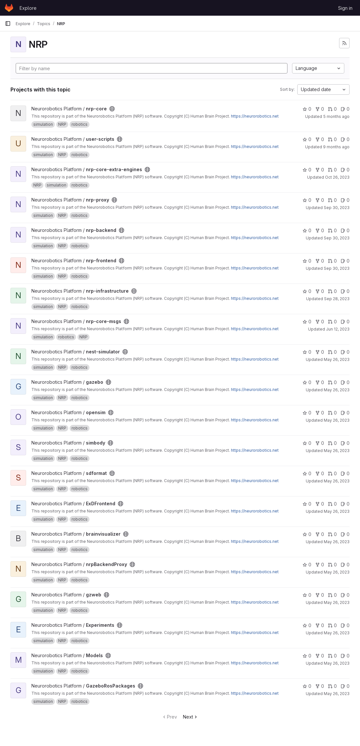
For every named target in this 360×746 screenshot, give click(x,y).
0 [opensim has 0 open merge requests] (332, 412)
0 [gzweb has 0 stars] (307, 595)
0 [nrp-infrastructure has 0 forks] (319, 291)
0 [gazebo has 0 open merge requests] (332, 382)
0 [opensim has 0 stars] (307, 412)
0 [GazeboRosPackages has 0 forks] (319, 686)
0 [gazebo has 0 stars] (307, 382)
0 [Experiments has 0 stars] (307, 625)
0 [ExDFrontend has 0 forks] (319, 504)
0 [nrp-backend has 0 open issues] (345, 230)
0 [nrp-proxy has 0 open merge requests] (332, 200)
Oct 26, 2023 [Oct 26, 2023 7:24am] (337, 177)
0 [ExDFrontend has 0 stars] (307, 504)
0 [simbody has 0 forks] (319, 443)
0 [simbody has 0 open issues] (345, 443)
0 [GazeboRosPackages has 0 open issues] (345, 686)
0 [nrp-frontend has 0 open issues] (345, 261)
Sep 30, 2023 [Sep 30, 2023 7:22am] (337, 207)
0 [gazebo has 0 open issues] (345, 382)
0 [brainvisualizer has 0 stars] (307, 534)
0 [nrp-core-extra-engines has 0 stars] (307, 169)
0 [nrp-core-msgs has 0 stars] (307, 321)
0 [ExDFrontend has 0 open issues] (345, 504)
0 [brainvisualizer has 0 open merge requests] (332, 534)
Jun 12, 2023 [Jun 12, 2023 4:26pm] (338, 329)
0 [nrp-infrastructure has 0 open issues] (345, 291)
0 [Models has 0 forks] (319, 655)
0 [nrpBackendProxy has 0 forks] (319, 564)
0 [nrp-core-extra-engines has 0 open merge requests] (332, 169)
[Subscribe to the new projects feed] (344, 43)
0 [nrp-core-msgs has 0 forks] (319, 321)
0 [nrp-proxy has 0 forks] (319, 200)
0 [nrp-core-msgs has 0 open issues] (345, 321)
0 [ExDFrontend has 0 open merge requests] (332, 504)
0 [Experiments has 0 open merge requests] (332, 625)
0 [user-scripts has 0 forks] (319, 139)
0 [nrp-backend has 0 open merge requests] (332, 230)
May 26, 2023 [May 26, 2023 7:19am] (337, 663)
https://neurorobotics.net (255, 116)
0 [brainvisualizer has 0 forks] (319, 534)
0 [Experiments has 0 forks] (319, 625)
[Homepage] (9, 8)
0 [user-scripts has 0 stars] (307, 139)
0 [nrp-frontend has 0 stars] (307, 261)
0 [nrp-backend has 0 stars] (307, 230)
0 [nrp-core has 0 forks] (319, 109)
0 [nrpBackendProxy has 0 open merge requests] (332, 564)
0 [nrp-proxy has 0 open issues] (345, 200)
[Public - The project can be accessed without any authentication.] (112, 108)
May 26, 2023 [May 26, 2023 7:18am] (337, 693)
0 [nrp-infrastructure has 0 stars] (307, 291)
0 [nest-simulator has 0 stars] (307, 352)
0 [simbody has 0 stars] (307, 443)
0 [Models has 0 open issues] (345, 655)
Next (190, 717)
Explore (28, 8)
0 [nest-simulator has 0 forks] (319, 352)
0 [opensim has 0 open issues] (345, 412)
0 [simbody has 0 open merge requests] (332, 443)
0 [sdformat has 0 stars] (307, 473)
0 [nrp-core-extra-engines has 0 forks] (319, 169)
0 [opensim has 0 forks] (319, 412)
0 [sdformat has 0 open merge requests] (332, 473)
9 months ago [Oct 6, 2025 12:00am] (336, 146)
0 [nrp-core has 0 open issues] (345, 109)
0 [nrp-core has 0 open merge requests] (332, 109)
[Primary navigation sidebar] (8, 23)
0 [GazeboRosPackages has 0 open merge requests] (332, 686)
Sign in (345, 8)
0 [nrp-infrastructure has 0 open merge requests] (332, 291)
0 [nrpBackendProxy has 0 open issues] (345, 564)
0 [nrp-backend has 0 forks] (319, 230)
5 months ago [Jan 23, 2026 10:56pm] (336, 116)
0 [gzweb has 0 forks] (319, 595)
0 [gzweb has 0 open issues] (345, 595)
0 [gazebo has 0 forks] (319, 382)
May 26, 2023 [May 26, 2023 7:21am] (337, 359)
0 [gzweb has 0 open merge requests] (332, 595)
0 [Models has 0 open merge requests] (332, 655)
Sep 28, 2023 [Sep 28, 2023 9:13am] (337, 298)
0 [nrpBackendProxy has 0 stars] (307, 564)
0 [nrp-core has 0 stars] (307, 109)
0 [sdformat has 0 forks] (319, 473)
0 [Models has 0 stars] (307, 655)
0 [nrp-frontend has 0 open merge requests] (332, 261)
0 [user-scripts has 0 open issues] (345, 139)
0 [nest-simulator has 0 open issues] (345, 352)
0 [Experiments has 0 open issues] (345, 625)
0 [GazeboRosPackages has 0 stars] (307, 686)
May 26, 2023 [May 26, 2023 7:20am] (337, 511)
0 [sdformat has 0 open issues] (345, 473)
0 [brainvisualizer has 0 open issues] (345, 534)
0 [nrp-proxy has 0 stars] (307, 200)
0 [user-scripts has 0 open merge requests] (332, 139)
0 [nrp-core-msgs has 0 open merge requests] (332, 321)
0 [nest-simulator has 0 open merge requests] (332, 352)
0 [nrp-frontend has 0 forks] (319, 261)
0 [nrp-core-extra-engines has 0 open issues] (345, 169)
